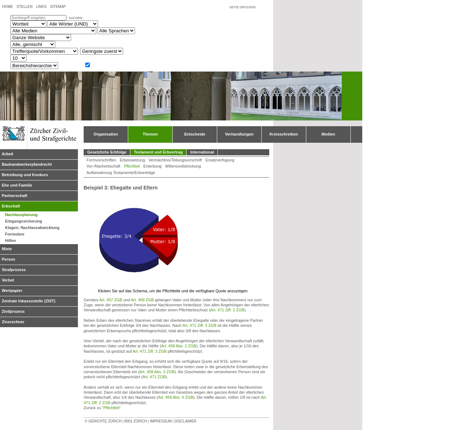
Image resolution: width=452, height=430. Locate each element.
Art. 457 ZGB (110, 300)
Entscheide (194, 134)
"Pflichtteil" (111, 408)
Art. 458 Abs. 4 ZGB (175, 397)
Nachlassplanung (21, 214)
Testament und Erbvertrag (158, 152)
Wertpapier (12, 290)
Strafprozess (14, 269)
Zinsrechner (13, 322)
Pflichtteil (132, 166)
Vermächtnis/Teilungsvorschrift (175, 160)
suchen (75, 18)
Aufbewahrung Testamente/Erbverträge (121, 172)
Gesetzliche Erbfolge (106, 152)
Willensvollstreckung (183, 166)
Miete (7, 249)
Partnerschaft (14, 195)
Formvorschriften (101, 160)
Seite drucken (242, 7)
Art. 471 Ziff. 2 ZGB (227, 310)
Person (8, 259)
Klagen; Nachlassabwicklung (32, 227)
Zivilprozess (13, 311)
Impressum (161, 421)
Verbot (8, 280)
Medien (328, 134)
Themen (150, 134)
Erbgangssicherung (23, 221)
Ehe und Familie (17, 185)
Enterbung (152, 166)
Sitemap (58, 7)
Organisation (106, 134)
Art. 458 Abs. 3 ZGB (156, 372)
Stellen (24, 7)
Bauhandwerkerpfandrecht (27, 164)
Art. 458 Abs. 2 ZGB (178, 346)
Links (41, 7)
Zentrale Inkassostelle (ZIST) (28, 301)
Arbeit (7, 154)
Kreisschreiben (284, 134)
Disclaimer (185, 421)
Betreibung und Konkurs (25, 175)
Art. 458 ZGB (142, 300)
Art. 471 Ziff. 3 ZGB (199, 325)
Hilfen (10, 240)
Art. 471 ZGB (154, 377)
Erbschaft (11, 206)
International (202, 152)
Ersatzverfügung (219, 160)
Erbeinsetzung (132, 160)
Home (7, 7)
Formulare (14, 234)
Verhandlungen (239, 134)
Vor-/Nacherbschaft (103, 166)
